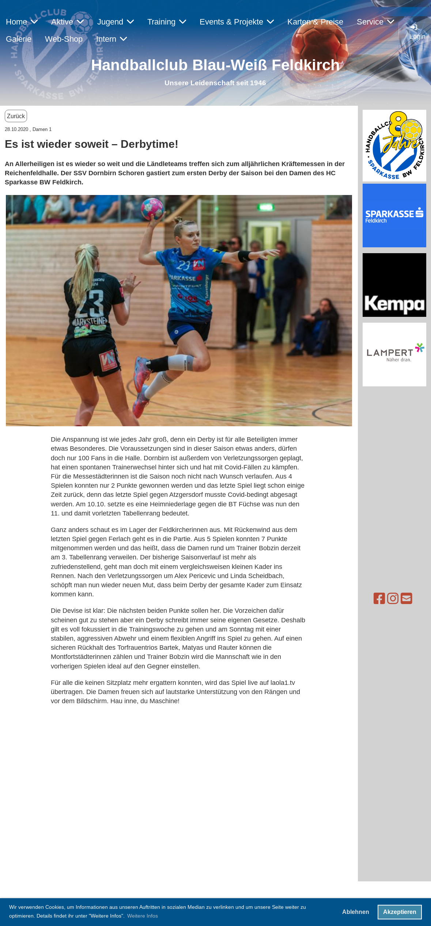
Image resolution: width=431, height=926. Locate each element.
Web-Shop (64, 39)
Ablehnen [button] (355, 911)
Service (375, 21)
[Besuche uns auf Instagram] (377, 598)
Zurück (16, 116)
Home (22, 21)
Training (166, 21)
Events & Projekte (237, 21)
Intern (111, 39)
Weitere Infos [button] (142, 916)
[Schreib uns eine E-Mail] (390, 598)
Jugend (115, 21)
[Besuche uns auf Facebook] (363, 598)
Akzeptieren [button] (399, 911)
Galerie (18, 39)
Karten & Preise (315, 21)
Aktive (67, 21)
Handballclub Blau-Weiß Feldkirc (210, 65)
